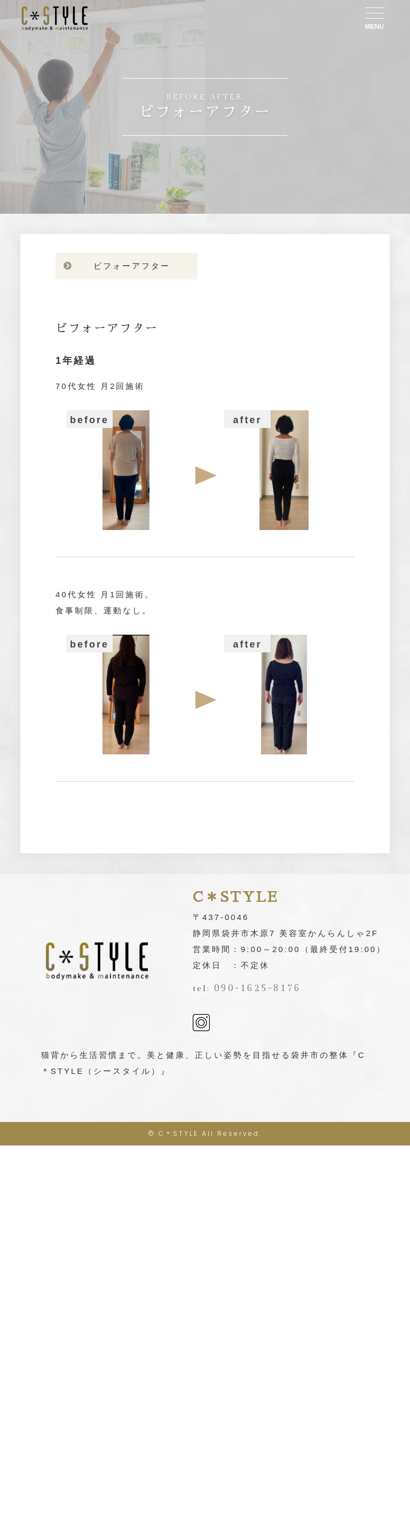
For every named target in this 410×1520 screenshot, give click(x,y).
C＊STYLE (179, 1133)
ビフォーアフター (131, 265)
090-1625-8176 (257, 988)
